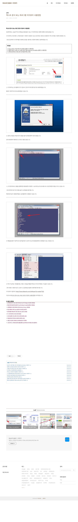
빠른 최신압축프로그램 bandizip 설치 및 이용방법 (16, 401)
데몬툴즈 (41, 495)
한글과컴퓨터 (25, 502)
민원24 (49, 497)
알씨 (31, 500)
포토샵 (45, 493)
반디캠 (37, 490)
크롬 (47, 502)
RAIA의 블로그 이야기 (10, 3)
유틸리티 (46, 500)
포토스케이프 (25, 495)
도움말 (23, 490)
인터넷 (23, 497)
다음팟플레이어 (25, 504)
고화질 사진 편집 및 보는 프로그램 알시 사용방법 (16, 390)
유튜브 (45, 504)
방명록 (72, 3)
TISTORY (39, 520)
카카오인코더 (33, 502)
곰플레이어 (39, 504)
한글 (32, 495)
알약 (29, 506)
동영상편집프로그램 (45, 490)
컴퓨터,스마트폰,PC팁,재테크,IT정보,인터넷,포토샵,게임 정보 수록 (23, 462)
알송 (33, 490)
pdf (31, 493)
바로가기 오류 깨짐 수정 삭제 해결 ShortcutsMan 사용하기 (18, 386)
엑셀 (53, 495)
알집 (29, 490)
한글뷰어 (47, 495)
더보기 (23, 509)
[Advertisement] (39, 310)
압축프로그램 (25, 493)
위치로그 (66, 3)
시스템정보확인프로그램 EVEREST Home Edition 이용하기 (18, 395)
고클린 (33, 504)
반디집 (43, 497)
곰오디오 (36, 493)
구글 (29, 497)
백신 (51, 500)
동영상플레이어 (38, 500)
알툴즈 (33, 497)
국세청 (38, 497)
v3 (41, 493)
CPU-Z (54, 497)
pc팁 (8, 384)
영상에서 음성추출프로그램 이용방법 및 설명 (15, 396)
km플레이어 (25, 500)
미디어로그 (58, 3)
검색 (73, 491)
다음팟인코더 (52, 504)
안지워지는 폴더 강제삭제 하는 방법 (14, 398)
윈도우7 (24, 506)
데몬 (36, 495)
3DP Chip (41, 502)
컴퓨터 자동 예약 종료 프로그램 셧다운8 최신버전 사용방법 (18, 400)
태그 (52, 3)
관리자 (44, 520)
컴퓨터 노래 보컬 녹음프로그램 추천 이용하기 (15, 388)
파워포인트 (51, 493)
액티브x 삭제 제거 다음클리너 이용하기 (14, 393)
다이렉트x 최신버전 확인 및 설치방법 (14, 391)
